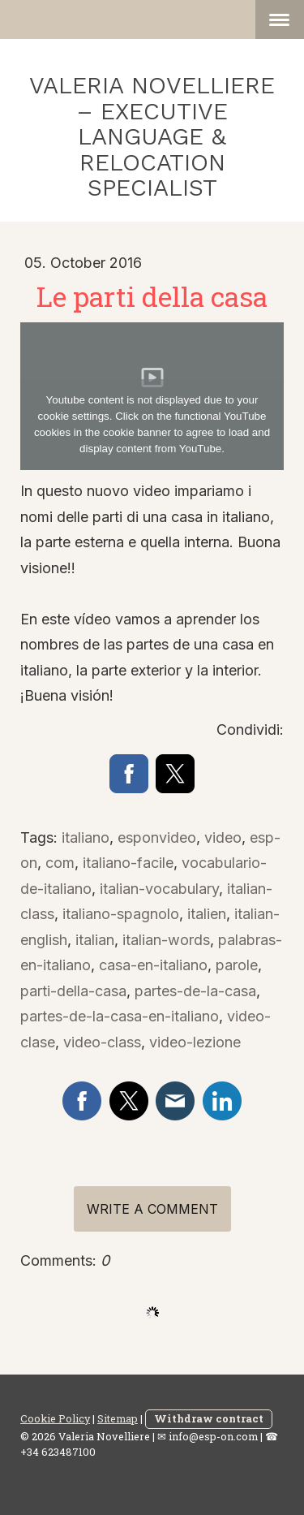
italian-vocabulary (159, 888)
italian (94, 939)
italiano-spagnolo (120, 913)
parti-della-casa (73, 990)
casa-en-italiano (153, 964)
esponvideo (157, 837)
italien (206, 913)
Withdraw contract (208, 1418)
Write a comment (152, 1209)
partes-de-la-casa (195, 990)
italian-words (166, 939)
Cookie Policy (55, 1418)
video (223, 837)
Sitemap (117, 1418)
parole (237, 964)
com (60, 862)
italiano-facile (128, 862)
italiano (85, 837)
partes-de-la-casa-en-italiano (119, 1016)
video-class (102, 1042)
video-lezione (195, 1042)
